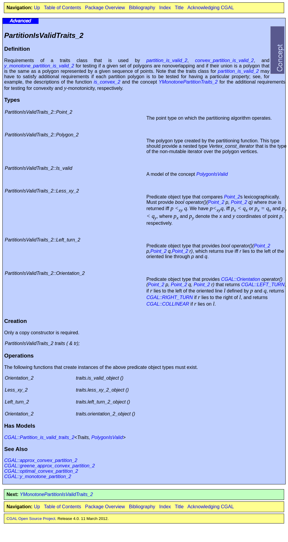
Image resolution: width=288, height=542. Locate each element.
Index (165, 7)
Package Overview (105, 7)
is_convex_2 (107, 81)
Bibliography (142, 7)
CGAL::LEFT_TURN (263, 284)
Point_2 (232, 196)
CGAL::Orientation (240, 279)
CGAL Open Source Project (31, 518)
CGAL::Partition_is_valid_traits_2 (39, 437)
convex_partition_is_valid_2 (224, 60)
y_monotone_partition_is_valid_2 (39, 65)
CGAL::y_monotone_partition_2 (37, 476)
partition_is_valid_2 (166, 60)
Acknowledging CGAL (210, 7)
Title (179, 7)
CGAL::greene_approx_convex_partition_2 (49, 465)
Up (37, 7)
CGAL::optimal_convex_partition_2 (41, 471)
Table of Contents (62, 7)
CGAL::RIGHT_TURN (169, 297)
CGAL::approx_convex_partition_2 (40, 460)
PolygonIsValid (212, 174)
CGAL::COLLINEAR (167, 304)
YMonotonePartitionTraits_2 (188, 81)
